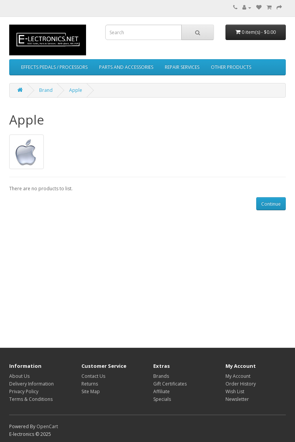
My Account (237, 376)
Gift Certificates (170, 384)
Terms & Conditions (31, 399)
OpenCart (47, 426)
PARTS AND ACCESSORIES (126, 67)
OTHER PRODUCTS (231, 67)
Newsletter (237, 399)
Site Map (90, 391)
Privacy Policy (23, 391)
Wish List (234, 391)
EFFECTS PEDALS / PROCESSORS (54, 67)
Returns (89, 384)
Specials (162, 399)
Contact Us (93, 376)
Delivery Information (31, 384)
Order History (240, 384)
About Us (19, 376)
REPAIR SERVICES (182, 67)
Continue (271, 204)
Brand (46, 90)
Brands (161, 376)
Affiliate (161, 391)
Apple (75, 90)
